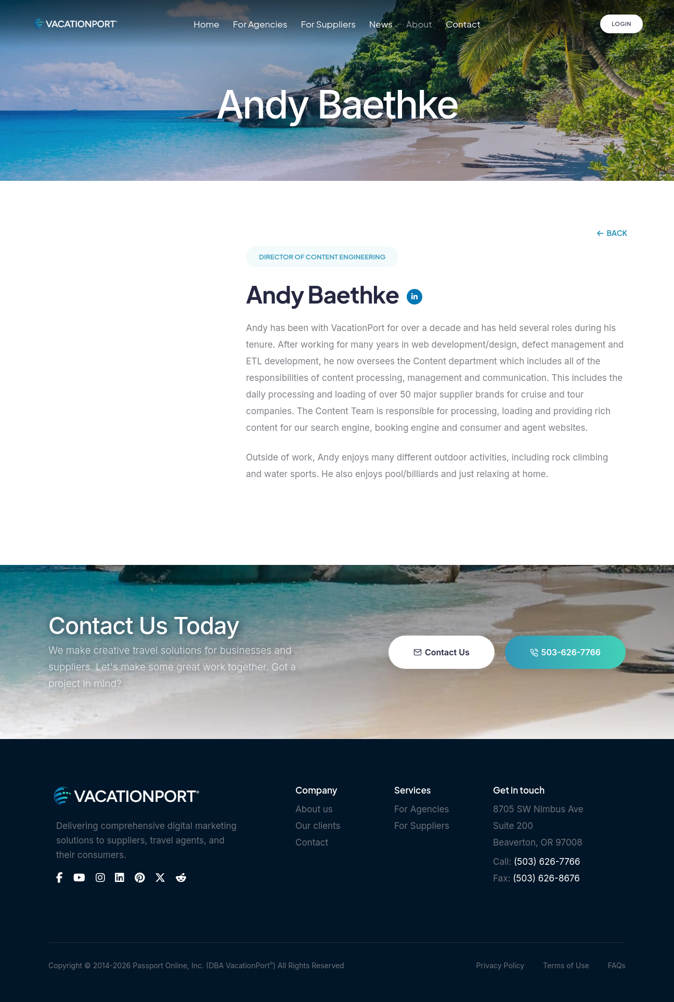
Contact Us (441, 652)
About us (314, 809)
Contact (463, 24)
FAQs (617, 965)
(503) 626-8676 (546, 878)
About (419, 24)
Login (621, 23)
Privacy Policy (500, 965)
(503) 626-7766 (547, 861)
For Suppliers (328, 24)
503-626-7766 (565, 652)
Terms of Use (566, 965)
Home (206, 24)
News (381, 24)
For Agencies (260, 24)
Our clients (318, 826)
